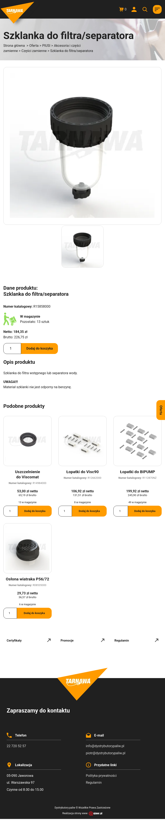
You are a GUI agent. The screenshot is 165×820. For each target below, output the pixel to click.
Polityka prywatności (101, 776)
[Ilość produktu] (12, 348)
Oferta (34, 46)
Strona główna (14, 46)
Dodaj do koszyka (39, 348)
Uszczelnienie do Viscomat (27, 474)
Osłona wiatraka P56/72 (27, 579)
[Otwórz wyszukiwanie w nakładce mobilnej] (146, 9)
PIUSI (46, 46)
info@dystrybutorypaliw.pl (105, 746)
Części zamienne (34, 51)
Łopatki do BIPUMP (137, 471)
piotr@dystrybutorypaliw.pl (105, 753)
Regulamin (94, 783)
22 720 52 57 (16, 746)
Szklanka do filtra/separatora (71, 51)
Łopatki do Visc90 (82, 471)
